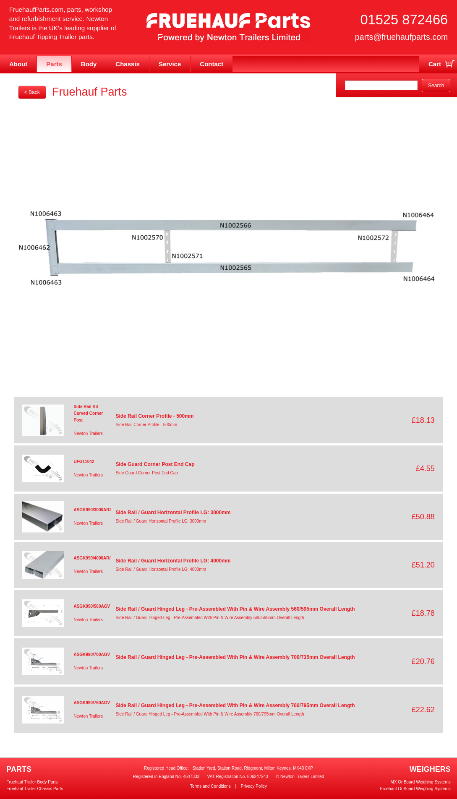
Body (89, 64)
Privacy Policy (254, 786)
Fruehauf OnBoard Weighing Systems (415, 788)
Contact (211, 64)
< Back (32, 92)
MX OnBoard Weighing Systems (421, 782)
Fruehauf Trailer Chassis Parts (34, 788)
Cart (434, 64)
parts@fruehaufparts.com (401, 37)
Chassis (127, 64)
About (18, 64)
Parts (54, 64)
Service (170, 64)
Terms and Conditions (210, 786)
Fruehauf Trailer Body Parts (31, 782)
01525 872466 (404, 19)
